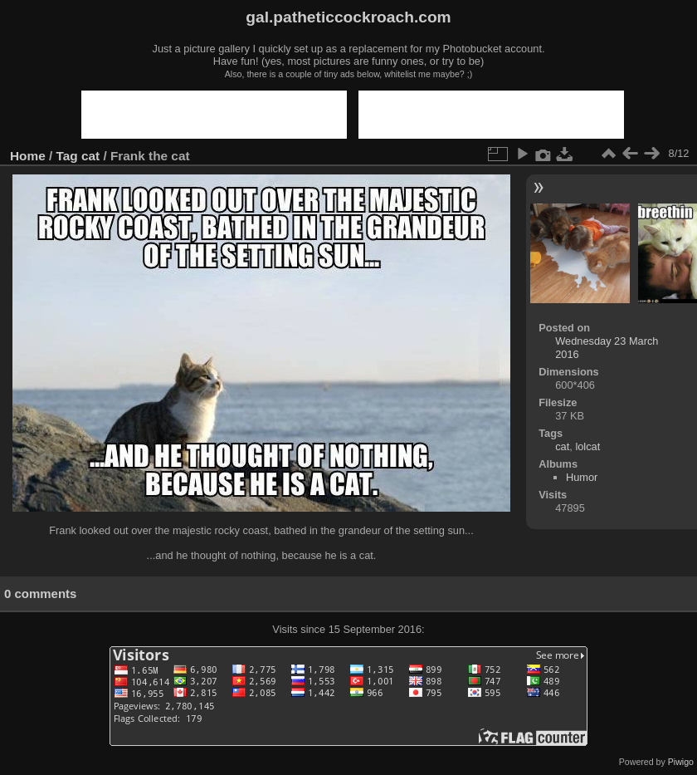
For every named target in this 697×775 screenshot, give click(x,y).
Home (28, 156)
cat (90, 156)
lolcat (587, 446)
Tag (67, 156)
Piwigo (681, 762)
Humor (581, 477)
